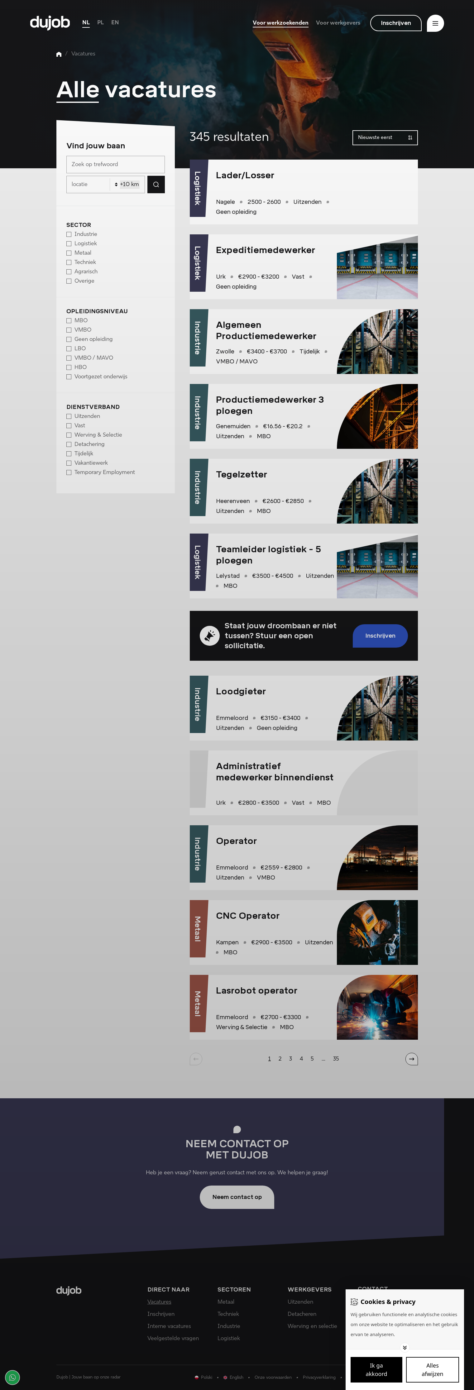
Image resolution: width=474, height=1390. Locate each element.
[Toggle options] (405, 1348)
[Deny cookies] (432, 1370)
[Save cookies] (376, 1370)
